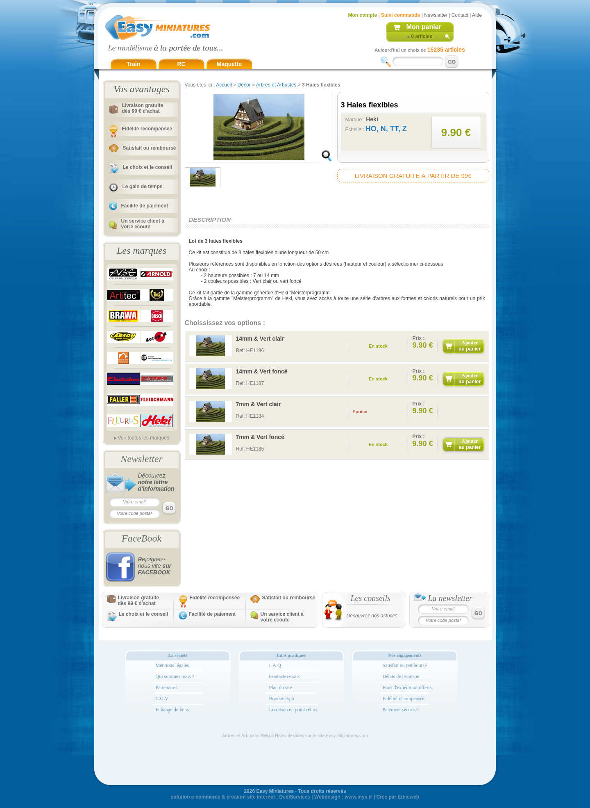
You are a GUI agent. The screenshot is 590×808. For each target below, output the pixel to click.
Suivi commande (400, 15)
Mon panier (423, 26)
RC (181, 64)
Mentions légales (172, 665)
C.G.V (162, 698)
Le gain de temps (143, 186)
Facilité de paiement (144, 206)
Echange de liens (172, 709)
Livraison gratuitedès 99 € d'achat (142, 108)
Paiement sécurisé (400, 709)
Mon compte (362, 15)
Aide (477, 15)
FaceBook (141, 538)
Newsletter (435, 15)
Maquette (229, 64)
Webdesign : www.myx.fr (343, 797)
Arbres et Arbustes (276, 85)
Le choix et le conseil (147, 167)
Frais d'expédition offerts (407, 687)
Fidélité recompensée (147, 129)
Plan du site (280, 687)
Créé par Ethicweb (397, 797)
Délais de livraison (401, 676)
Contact (460, 15)
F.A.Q (275, 665)
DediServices (294, 797)
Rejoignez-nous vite (155, 566)
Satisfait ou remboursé (149, 148)
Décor (244, 85)
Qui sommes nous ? (175, 676)
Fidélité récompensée (403, 698)
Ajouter (470, 346)
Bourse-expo (281, 698)
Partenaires (166, 687)
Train (133, 64)
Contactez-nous (284, 676)
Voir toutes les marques (143, 438)
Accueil (224, 85)
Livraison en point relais (293, 709)
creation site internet (251, 797)
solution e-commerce (195, 797)
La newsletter (450, 598)
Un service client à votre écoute (142, 224)
